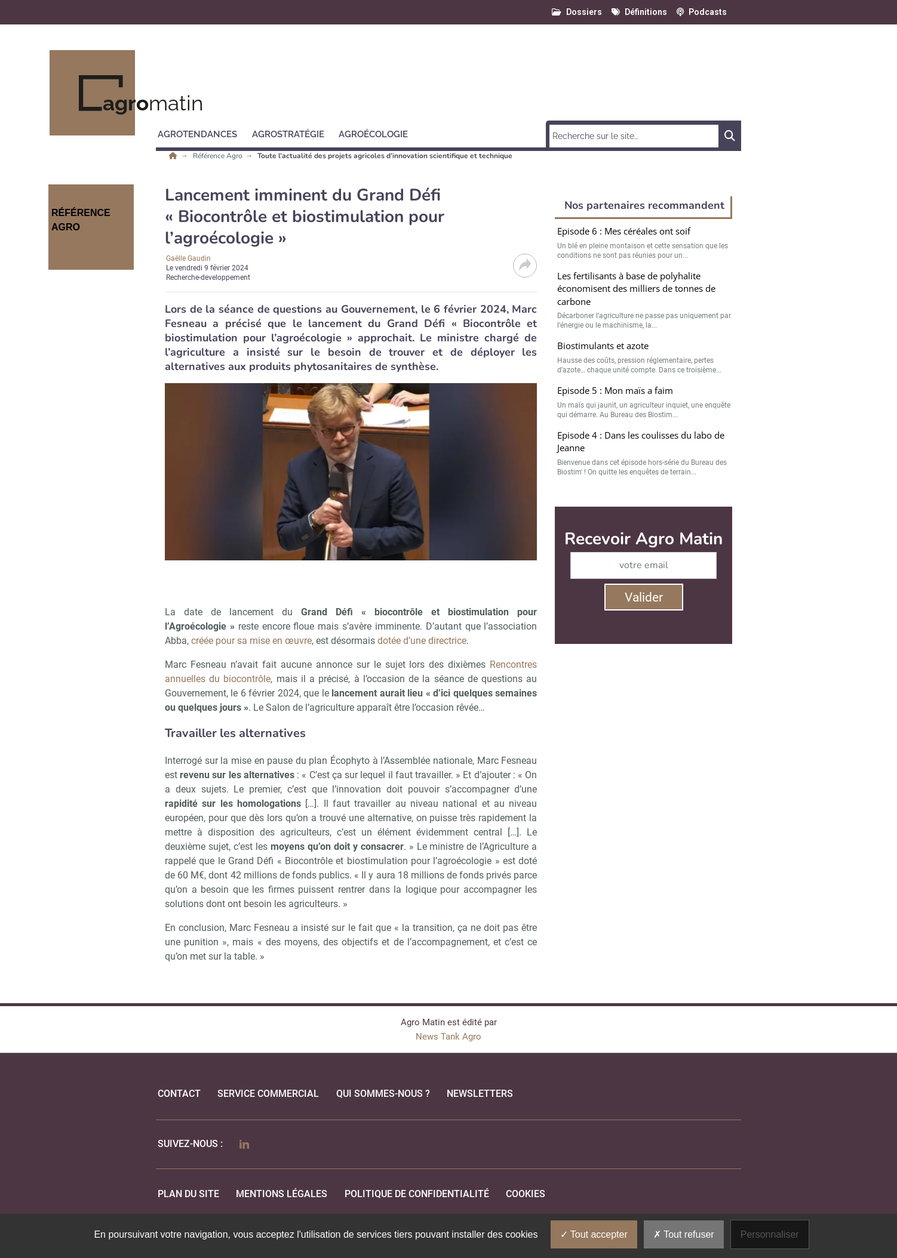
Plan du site (188, 1194)
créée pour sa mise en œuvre (251, 640)
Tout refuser (683, 1234)
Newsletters (480, 1093)
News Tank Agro (448, 1036)
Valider (644, 597)
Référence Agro (218, 156)
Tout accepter (594, 1234)
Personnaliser (770, 1234)
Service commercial (268, 1093)
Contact (179, 1093)
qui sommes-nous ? (383, 1093)
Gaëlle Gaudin (188, 258)
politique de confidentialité (417, 1194)
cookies (525, 1194)
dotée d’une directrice (421, 640)
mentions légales (281, 1194)
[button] (203, 132)
